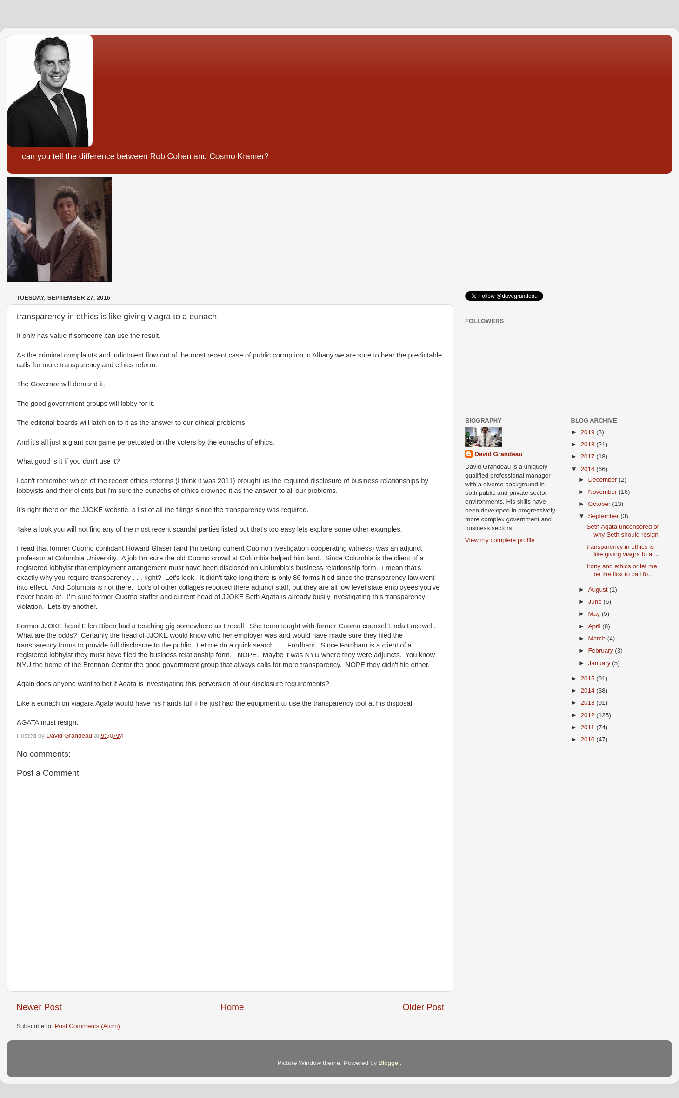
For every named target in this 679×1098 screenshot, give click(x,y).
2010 (588, 739)
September (604, 515)
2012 (588, 715)
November (603, 491)
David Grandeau (498, 454)
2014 (588, 690)
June (596, 601)
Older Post (423, 1007)
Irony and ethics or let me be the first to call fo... (621, 570)
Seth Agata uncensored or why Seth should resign (622, 530)
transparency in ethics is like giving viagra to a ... (622, 550)
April (595, 626)
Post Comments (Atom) (87, 1026)
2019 (588, 432)
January (600, 663)
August (599, 589)
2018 (588, 444)
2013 (588, 702)
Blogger (389, 1062)
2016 (588, 468)
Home (232, 1007)
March (597, 638)
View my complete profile (500, 540)
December (603, 479)
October (600, 503)
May (595, 613)
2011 (588, 727)
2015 (588, 678)
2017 (588, 456)
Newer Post (39, 1007)
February (601, 650)
